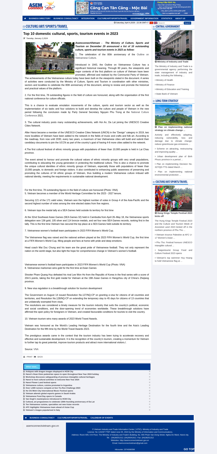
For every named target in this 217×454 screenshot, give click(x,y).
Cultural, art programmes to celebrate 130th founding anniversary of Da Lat (60, 402)
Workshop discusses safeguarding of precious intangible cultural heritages (60, 377)
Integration (88, 18)
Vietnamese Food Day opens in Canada (44, 396)
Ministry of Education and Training (172, 89)
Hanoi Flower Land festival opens (41, 382)
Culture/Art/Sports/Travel (112, 18)
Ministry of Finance (165, 84)
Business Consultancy (66, 18)
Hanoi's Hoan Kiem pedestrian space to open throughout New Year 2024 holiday (62, 374)
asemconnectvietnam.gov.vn (42, 425)
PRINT (27, 357)
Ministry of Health (164, 80)
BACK (38, 357)
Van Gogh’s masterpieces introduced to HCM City (48, 399)
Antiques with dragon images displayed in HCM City (49, 371)
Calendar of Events (102, 418)
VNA (36, 349)
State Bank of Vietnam (167, 94)
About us (180, 18)
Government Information (144, 18)
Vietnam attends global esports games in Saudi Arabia (50, 393)
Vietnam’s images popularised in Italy (43, 410)
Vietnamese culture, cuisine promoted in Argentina (49, 385)
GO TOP (189, 449)
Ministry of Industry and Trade (172, 61)
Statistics (166, 18)
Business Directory (40, 18)
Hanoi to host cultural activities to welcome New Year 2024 (52, 380)
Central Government (167, 26)
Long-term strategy (166, 101)
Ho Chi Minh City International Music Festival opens (49, 391)
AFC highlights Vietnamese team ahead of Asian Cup (50, 407)
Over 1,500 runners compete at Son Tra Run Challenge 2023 (53, 388)
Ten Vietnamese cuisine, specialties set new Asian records (52, 404)
